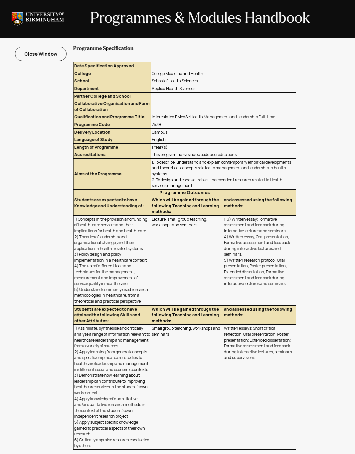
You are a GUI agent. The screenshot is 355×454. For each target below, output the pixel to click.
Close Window (40, 54)
